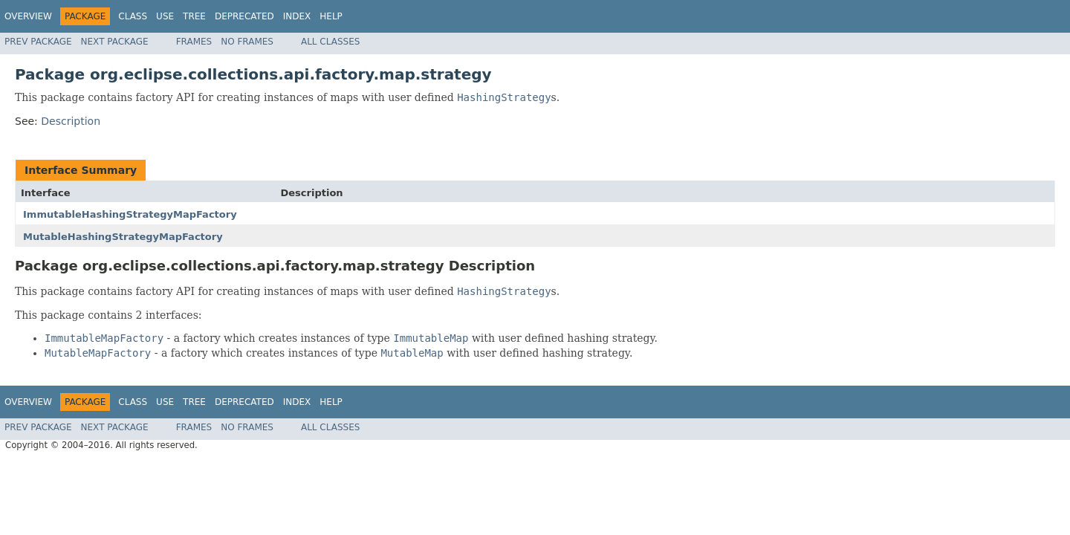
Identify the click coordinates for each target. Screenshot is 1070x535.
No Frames (247, 41)
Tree (194, 16)
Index (297, 16)
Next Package (115, 41)
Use (165, 16)
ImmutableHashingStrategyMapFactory (130, 214)
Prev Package (38, 41)
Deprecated (244, 16)
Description (70, 121)
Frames (194, 41)
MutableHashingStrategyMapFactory (123, 236)
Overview (28, 16)
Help (331, 16)
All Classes (330, 41)
